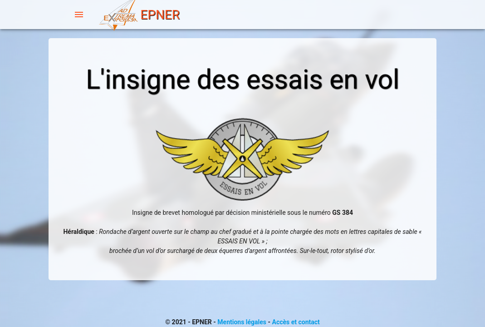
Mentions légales (241, 322)
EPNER (138, 16)
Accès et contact (296, 322)
